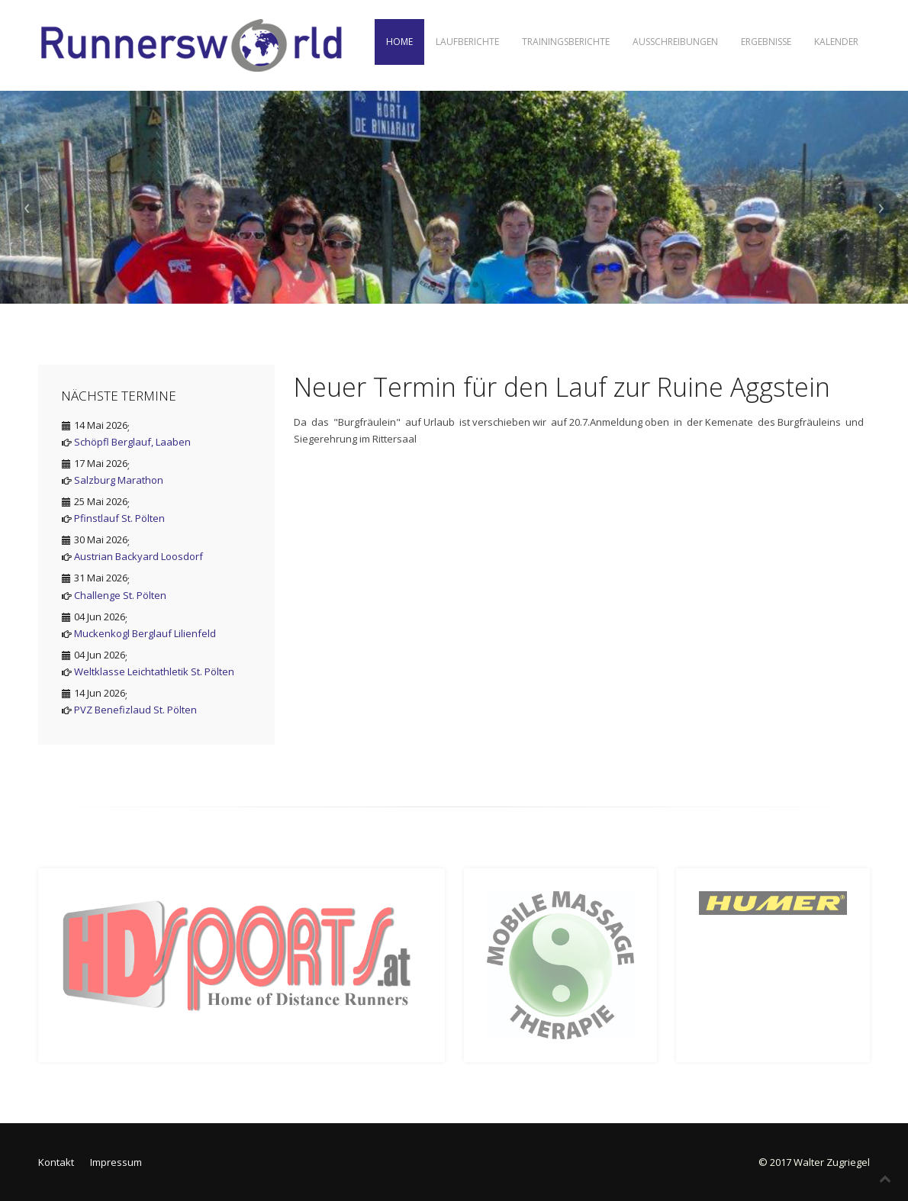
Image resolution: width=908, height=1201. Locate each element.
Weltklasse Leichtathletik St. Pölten (154, 671)
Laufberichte (467, 41)
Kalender (836, 41)
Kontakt (56, 1162)
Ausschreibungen (675, 41)
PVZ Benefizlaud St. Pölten (135, 709)
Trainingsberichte (566, 41)
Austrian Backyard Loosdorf (138, 556)
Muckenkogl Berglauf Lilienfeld (145, 633)
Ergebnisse (766, 41)
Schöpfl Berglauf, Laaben (132, 442)
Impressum (116, 1162)
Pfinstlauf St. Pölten (119, 518)
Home (399, 41)
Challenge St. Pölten (120, 595)
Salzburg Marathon (118, 480)
